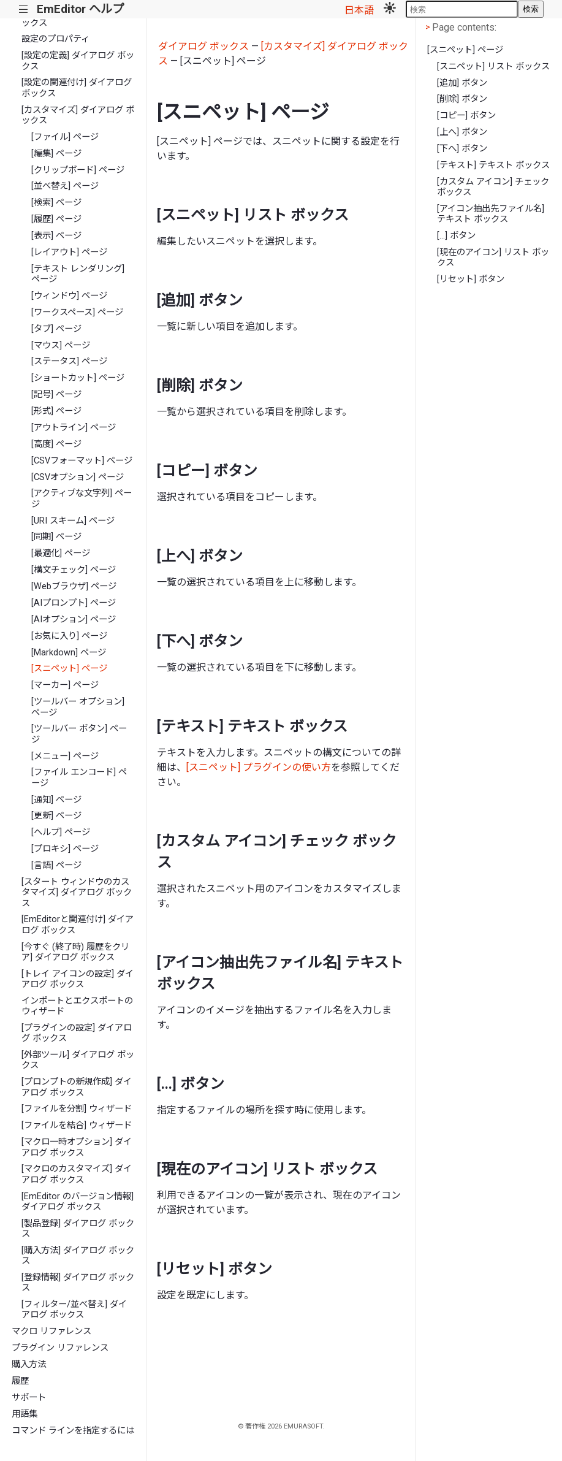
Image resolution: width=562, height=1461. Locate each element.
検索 (531, 8)
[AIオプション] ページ (73, 619)
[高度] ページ (56, 444)
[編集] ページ (56, 153)
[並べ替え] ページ (65, 186)
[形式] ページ (56, 411)
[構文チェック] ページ (73, 570)
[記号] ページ (56, 394)
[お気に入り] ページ (69, 636)
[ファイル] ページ (65, 137)
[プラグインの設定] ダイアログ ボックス (76, 1033)
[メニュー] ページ (65, 756)
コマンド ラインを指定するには (73, 1430)
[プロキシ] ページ (65, 849)
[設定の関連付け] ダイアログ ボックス (76, 87)
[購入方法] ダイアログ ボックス (77, 1255)
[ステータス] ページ (69, 361)
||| (23, 9)
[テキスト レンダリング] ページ (77, 274)
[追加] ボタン (462, 83)
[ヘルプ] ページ (60, 832)
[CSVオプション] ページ (77, 477)
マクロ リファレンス (51, 1331)
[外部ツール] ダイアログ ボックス (77, 1060)
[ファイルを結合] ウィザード (76, 1125)
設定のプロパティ (55, 39)
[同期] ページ (56, 537)
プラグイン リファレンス (60, 1348)
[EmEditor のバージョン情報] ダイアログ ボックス (77, 1201)
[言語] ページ (56, 865)
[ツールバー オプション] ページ (77, 706)
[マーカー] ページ (65, 685)
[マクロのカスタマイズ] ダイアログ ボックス (76, 1174)
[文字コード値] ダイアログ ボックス (77, 17)
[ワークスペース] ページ (77, 312)
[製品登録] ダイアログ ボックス (77, 1228)
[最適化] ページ (60, 553)
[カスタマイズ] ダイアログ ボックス (77, 115)
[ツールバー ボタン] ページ (79, 733)
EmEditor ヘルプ (80, 9)
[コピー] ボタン (466, 115)
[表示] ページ (56, 236)
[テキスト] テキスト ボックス (493, 165)
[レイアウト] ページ (69, 252)
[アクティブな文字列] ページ (81, 498)
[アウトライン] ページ (73, 427)
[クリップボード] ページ (77, 170)
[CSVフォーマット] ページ (81, 461)
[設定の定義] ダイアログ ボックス (77, 60)
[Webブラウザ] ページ (73, 586)
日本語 (359, 10)
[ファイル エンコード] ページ (79, 777)
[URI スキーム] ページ (73, 521)
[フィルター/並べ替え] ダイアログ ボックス (74, 1309)
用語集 (24, 1414)
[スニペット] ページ (69, 668)
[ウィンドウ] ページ (69, 296)
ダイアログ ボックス (203, 46)
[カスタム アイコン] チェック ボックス (493, 187)
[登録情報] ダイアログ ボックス (77, 1282)
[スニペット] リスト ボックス (493, 66)
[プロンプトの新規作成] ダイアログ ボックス (76, 1087)
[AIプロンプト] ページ (73, 603)
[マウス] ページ (60, 345)
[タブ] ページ (56, 329)
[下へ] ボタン (462, 148)
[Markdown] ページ (68, 652)
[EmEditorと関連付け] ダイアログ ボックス (77, 924)
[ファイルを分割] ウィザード (76, 1109)
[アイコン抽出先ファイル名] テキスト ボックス (490, 214)
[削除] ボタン (462, 99)
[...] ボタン (456, 236)
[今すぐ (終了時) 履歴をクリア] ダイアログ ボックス (75, 952)
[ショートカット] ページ (77, 378)
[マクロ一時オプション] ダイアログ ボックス (76, 1147)
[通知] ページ (56, 800)
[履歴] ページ (56, 219)
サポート (29, 1397)
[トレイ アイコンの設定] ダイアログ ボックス (77, 979)
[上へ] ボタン (462, 132)
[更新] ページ (56, 816)
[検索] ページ (56, 202)
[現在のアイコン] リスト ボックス (493, 257)
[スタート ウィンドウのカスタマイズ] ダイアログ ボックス (76, 893)
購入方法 (29, 1364)
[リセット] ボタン (470, 279)
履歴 (20, 1381)
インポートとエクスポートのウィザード (77, 1006)
